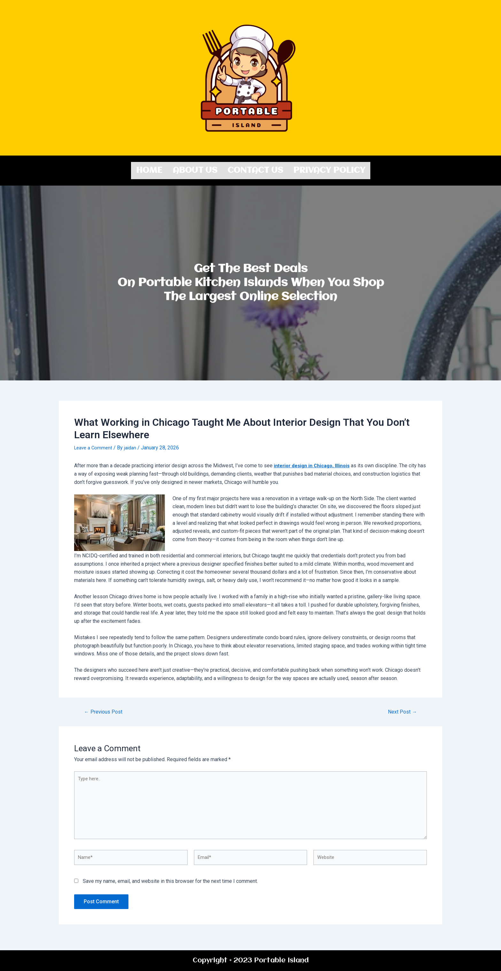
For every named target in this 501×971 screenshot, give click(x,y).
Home (149, 169)
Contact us (255, 169)
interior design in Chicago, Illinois (314, 464)
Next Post (401, 710)
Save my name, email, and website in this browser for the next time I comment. (170, 886)
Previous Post (105, 710)
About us (195, 169)
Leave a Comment (94, 446)
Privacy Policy (329, 169)
